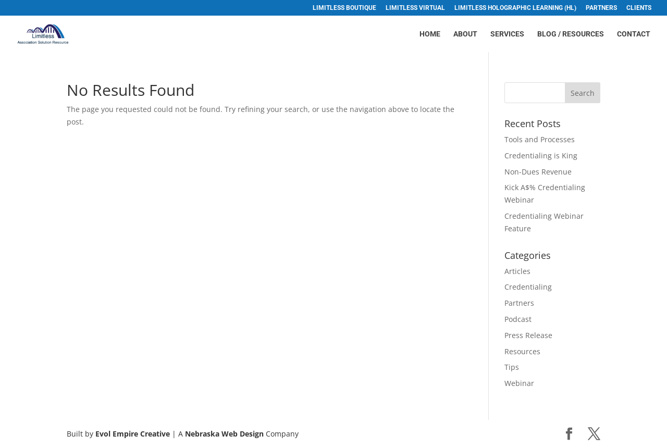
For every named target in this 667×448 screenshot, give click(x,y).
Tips (511, 367)
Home (429, 34)
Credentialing (528, 287)
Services (507, 34)
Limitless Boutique (344, 8)
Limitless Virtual (415, 8)
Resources (522, 351)
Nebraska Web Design (224, 434)
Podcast (518, 319)
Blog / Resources (570, 34)
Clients (638, 8)
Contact (633, 34)
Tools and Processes (539, 139)
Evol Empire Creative (132, 434)
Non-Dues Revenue (538, 172)
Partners (601, 8)
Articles (517, 271)
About (465, 34)
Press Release (528, 335)
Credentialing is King (540, 155)
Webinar (519, 383)
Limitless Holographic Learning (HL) (515, 8)
